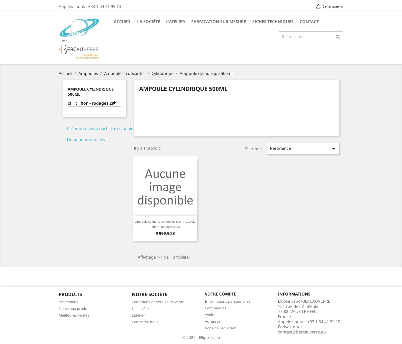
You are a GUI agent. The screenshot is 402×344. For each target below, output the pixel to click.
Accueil (122, 21)
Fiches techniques (273, 21)
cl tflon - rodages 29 (91, 103)
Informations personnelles (227, 301)
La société (148, 21)
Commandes (215, 308)
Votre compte (220, 294)
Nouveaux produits (75, 308)
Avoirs (210, 314)
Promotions (68, 301)
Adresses (212, 321)
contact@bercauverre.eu (302, 332)
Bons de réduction (220, 328)
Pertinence (303, 148)
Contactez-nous (145, 321)
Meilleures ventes (74, 315)
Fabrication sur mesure (218, 21)
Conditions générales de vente (158, 301)
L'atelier (175, 21)
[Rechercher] (311, 36)
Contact (309, 21)
